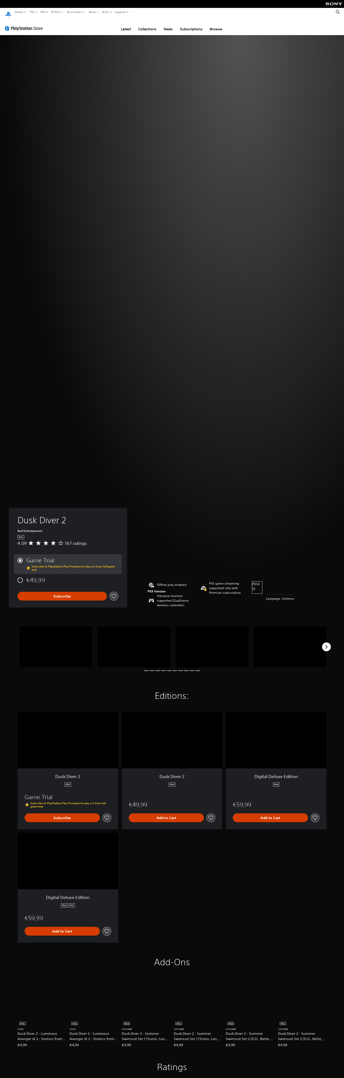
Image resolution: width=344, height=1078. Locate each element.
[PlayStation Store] (25, 23)
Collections (147, 25)
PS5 (32, 12)
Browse (216, 25)
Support (120, 12)
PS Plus (55, 12)
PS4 (42, 12)
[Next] (326, 642)
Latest (126, 25)
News (92, 12)
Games (19, 12)
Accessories (74, 12)
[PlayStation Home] (8, 12)
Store (105, 12)
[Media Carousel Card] (56, 642)
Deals (168, 25)
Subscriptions (191, 25)
